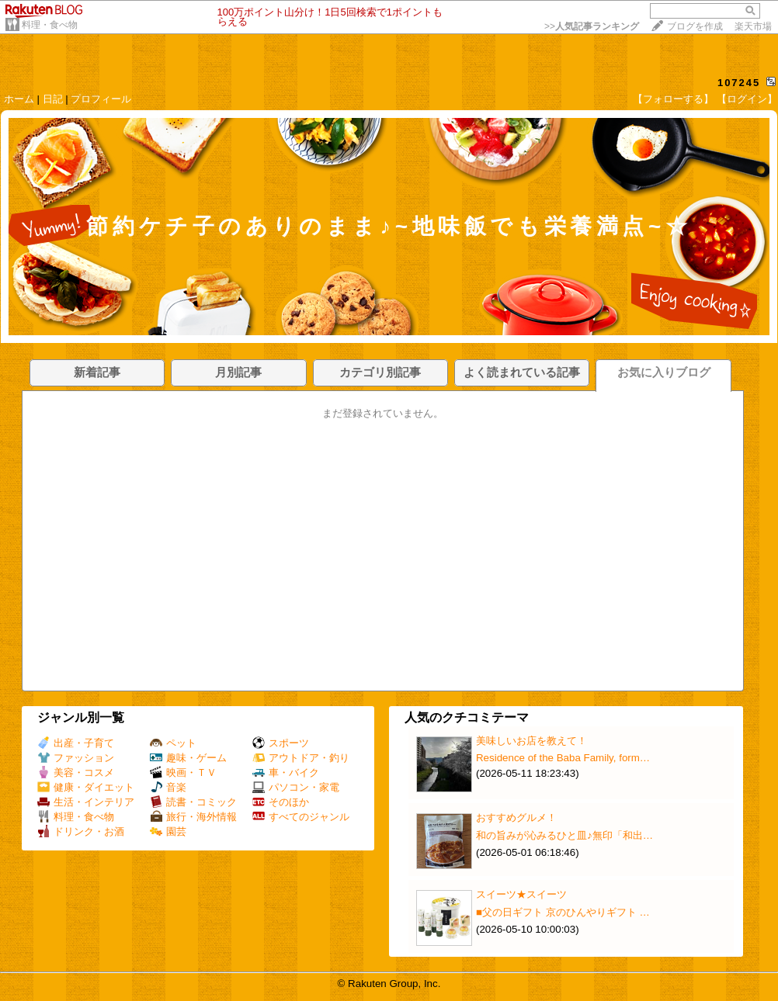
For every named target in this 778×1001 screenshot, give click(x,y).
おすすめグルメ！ (516, 817)
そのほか (280, 802)
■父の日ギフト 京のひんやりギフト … (563, 912)
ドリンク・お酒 (80, 831)
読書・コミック (193, 802)
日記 (53, 99)
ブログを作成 (695, 26)
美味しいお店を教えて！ (531, 740)
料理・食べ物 (50, 24)
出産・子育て (75, 743)
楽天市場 (753, 26)
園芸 (168, 831)
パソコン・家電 (295, 787)
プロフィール (101, 99)
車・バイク (285, 772)
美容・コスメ (75, 772)
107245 (738, 82)
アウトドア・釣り (300, 758)
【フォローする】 (673, 99)
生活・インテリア (85, 802)
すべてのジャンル (300, 817)
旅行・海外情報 (193, 817)
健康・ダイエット (85, 787)
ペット (173, 743)
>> (591, 26)
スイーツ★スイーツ (521, 894)
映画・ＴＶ (183, 772)
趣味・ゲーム (188, 758)
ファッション (75, 758)
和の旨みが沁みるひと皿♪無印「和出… (564, 835)
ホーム (19, 99)
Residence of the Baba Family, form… (563, 758)
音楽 (168, 787)
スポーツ (280, 743)
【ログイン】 (747, 99)
